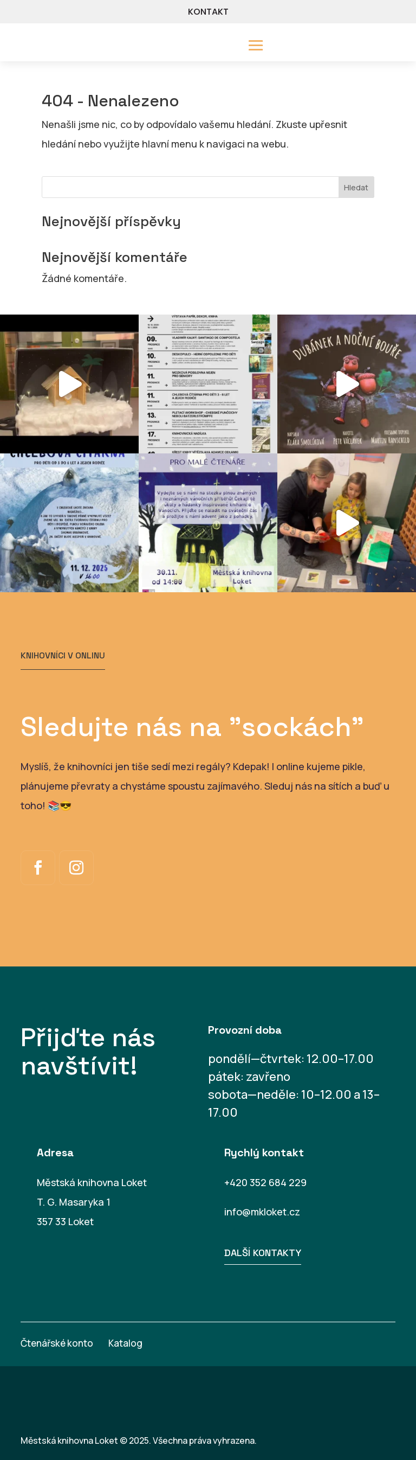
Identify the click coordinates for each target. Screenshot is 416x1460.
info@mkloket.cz (262, 1211)
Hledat (356, 187)
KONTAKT (208, 11)
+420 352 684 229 (265, 1182)
